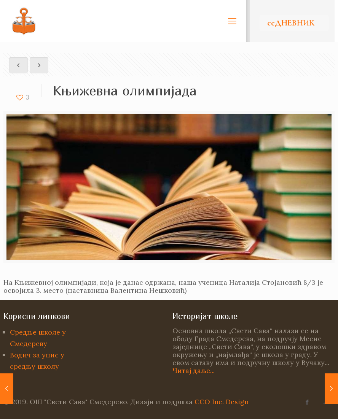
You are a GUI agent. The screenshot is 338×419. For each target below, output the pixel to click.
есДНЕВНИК (290, 23)
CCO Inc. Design (222, 401)
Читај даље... (193, 370)
